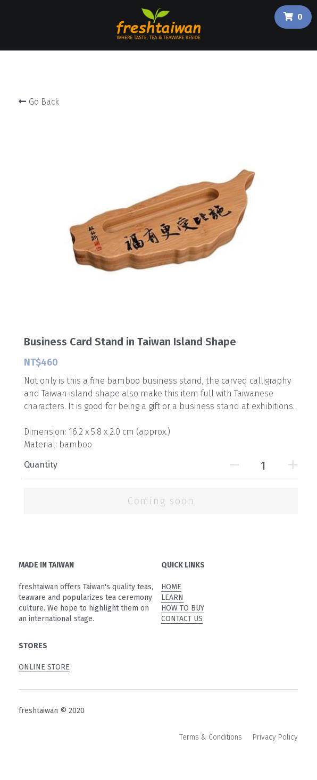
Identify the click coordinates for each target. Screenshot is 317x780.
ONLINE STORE (44, 667)
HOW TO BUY (182, 608)
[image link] (158, 22)
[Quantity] (263, 466)
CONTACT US (182, 618)
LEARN (172, 597)
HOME (171, 586)
